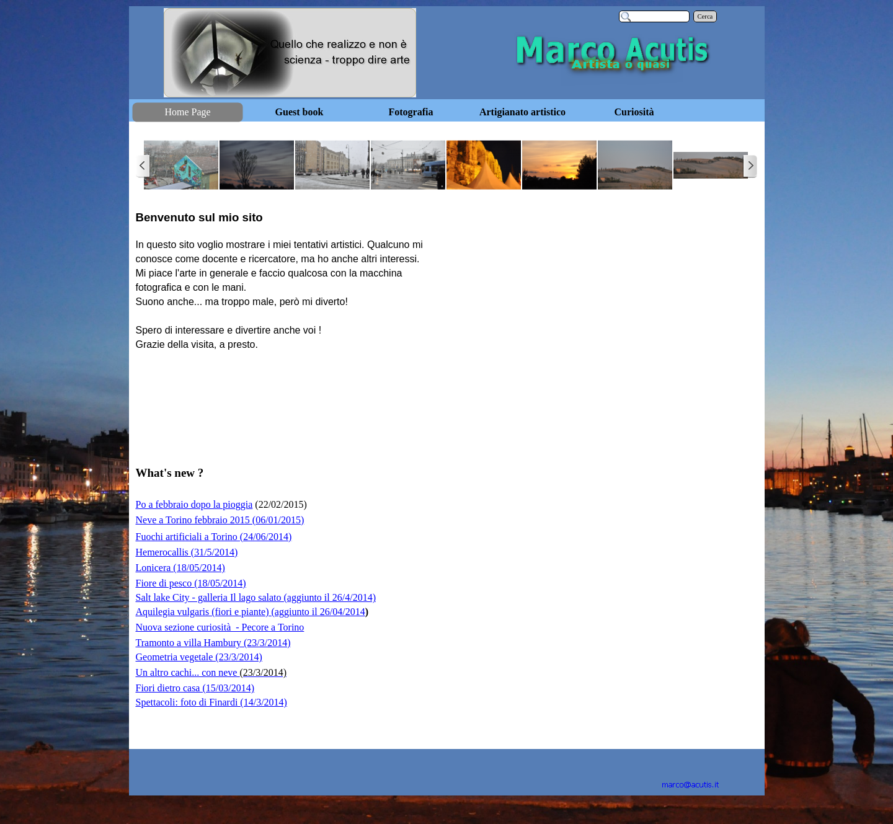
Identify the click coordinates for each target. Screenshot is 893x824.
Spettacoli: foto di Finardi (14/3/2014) (211, 702)
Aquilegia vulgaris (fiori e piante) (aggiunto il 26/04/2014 (250, 611)
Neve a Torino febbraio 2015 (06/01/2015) (220, 520)
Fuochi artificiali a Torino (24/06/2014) (214, 536)
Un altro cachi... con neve (211, 672)
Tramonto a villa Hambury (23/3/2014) (213, 642)
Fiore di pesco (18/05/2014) (191, 583)
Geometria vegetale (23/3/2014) (199, 657)
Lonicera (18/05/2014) (180, 567)
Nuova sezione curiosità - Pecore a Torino (220, 627)
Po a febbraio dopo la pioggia (194, 504)
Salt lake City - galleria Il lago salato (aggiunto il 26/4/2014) (256, 597)
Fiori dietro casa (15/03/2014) (195, 688)
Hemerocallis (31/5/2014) (187, 552)
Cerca (705, 16)
